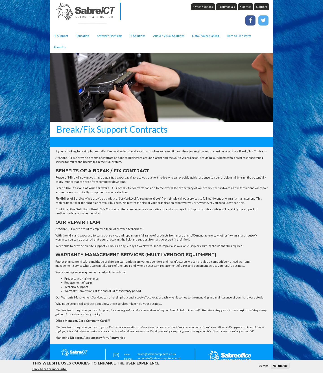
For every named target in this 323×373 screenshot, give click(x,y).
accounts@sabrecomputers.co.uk (159, 358)
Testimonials (226, 7)
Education (82, 36)
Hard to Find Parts (239, 36)
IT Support (60, 36)
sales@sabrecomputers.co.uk (156, 354)
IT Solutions (137, 36)
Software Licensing (109, 36)
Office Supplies (203, 7)
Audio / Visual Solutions (168, 36)
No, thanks (280, 367)
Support (261, 7)
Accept (263, 367)
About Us (59, 47)
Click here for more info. (49, 370)
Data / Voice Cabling (205, 36)
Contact (245, 7)
